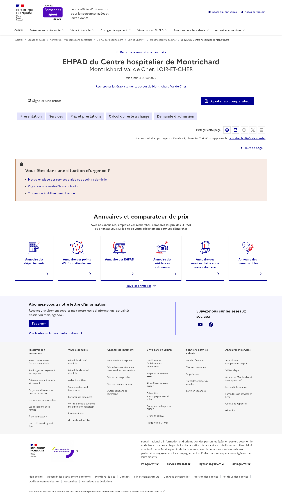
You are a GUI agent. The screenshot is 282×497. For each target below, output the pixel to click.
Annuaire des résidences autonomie (162, 263)
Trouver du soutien (196, 367)
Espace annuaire (36, 39)
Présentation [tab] (31, 116)
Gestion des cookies (206, 476)
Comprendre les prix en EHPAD (159, 407)
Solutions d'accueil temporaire (78, 388)
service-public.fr (177, 463)
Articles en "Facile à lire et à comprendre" (238, 378)
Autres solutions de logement (117, 392)
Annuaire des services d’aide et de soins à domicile (205, 263)
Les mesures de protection (42, 399)
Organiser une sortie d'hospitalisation (53, 186)
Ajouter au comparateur (227, 100)
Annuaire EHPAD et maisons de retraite (71, 39)
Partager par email (235, 130)
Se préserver (192, 373)
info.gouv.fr (148, 463)
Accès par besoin (255, 12)
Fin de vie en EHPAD (157, 422)
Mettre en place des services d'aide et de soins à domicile (67, 179)
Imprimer (227, 130)
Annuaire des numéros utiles (248, 261)
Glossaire (230, 410)
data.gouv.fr (239, 463)
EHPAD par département (110, 39)
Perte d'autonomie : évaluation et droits (39, 362)
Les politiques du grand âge (41, 425)
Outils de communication (44, 481)
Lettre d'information (236, 386)
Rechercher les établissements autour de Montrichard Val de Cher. (141, 86)
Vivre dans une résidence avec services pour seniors (121, 369)
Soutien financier (195, 360)
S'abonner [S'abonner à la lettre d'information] (39, 323)
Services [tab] (56, 116)
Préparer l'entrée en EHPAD (157, 375)
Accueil (18, 30)
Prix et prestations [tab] (85, 116)
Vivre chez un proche (118, 377)
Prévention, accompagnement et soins (158, 396)
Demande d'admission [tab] (175, 116)
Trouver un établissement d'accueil (52, 193)
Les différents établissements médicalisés (154, 363)
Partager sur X (252, 130)
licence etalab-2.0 (153, 491)
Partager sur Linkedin (261, 130)
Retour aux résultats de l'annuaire (143, 52)
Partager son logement (80, 396)
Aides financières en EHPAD (157, 385)
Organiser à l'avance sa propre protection (41, 391)
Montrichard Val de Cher (163, 39)
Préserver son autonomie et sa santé (42, 382)
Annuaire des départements (34, 261)
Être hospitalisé (76, 413)
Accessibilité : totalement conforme (69, 476)
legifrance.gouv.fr (210, 463)
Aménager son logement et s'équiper (42, 372)
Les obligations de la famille (39, 408)
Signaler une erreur (46, 100)
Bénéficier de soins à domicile (79, 372)
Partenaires (70, 481)
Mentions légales (105, 476)
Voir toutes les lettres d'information (53, 333)
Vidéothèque (232, 370)
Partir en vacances (196, 390)
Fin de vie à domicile (79, 420)
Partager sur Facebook (244, 130)
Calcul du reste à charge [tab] (129, 116)
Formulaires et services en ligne (238, 395)
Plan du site (36, 476)
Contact (124, 476)
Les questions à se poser (119, 360)
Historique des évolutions (97, 481)
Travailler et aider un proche (197, 382)
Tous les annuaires (138, 285)
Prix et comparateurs (146, 476)
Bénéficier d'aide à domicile (78, 362)
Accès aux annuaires (224, 12)
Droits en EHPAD (156, 415)
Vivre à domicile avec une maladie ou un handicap (81, 405)
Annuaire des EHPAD (119, 259)
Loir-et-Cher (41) (136, 39)
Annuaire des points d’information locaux (77, 261)
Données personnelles (176, 476)
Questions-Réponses (236, 403)
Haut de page (253, 148)
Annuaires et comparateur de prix (236, 362)
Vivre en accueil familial (119, 383)
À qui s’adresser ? (38, 416)
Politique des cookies (235, 476)
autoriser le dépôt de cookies (247, 138)
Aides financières (77, 380)
